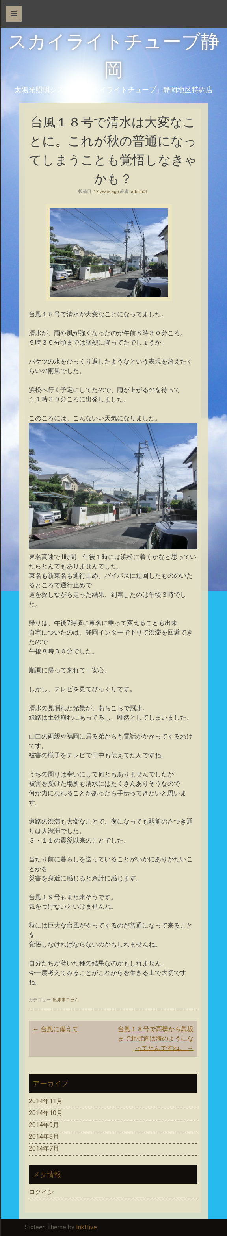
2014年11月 (46, 1101)
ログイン (41, 1192)
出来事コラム (66, 999)
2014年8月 (44, 1136)
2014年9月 (44, 1124)
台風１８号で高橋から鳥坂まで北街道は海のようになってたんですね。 (156, 1038)
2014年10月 (46, 1113)
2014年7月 (44, 1148)
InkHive (86, 1227)
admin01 (139, 191)
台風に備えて (55, 1029)
